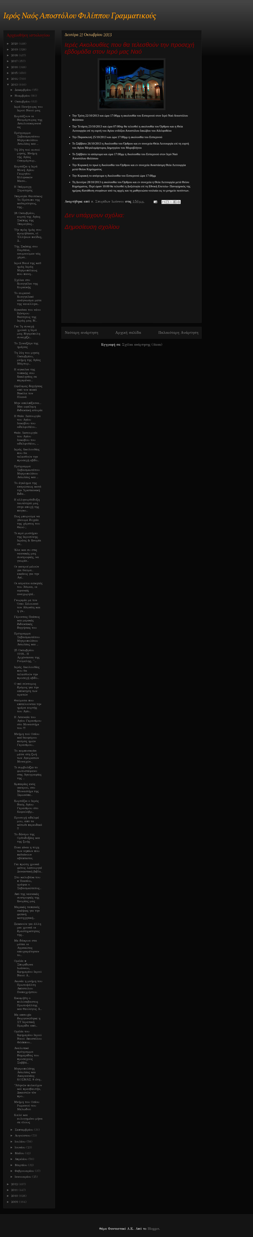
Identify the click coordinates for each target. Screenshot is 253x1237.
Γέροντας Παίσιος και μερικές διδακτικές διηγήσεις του (27, 622)
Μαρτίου (21, 1165)
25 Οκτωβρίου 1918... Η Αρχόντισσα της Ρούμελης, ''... (27, 655)
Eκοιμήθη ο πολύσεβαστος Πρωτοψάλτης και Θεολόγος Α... (28, 1003)
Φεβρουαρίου (25, 1171)
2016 (15, 67)
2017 (14, 61)
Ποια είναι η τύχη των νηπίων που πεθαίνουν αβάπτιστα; (27, 853)
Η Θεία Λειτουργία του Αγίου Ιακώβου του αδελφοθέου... (27, 421)
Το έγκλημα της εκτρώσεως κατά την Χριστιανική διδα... (27, 488)
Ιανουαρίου (23, 1177)
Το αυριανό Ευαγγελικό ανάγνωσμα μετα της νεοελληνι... (28, 298)
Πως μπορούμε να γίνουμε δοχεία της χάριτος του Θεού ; (27, 521)
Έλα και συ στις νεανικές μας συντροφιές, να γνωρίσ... (26, 555)
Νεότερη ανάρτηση (81, 332)
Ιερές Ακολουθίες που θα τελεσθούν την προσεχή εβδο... (27, 455)
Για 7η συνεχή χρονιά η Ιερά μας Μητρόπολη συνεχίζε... (27, 332)
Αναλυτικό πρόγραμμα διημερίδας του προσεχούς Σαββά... (26, 1055)
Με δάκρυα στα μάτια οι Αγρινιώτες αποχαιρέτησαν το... (26, 948)
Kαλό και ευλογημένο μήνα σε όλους (28, 1118)
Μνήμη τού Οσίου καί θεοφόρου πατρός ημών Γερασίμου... (26, 739)
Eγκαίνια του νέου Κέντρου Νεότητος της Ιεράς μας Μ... (27, 315)
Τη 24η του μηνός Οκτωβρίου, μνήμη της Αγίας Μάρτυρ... (27, 358)
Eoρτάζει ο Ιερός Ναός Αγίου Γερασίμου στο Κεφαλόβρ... (26, 806)
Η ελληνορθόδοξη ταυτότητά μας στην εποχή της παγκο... (27, 505)
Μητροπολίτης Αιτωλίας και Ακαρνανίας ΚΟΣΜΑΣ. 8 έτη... (28, 1074)
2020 (15, 43)
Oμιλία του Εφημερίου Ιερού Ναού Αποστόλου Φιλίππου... (28, 1037)
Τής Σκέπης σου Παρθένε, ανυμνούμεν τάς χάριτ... (27, 252)
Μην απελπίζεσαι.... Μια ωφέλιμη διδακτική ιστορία (28, 406)
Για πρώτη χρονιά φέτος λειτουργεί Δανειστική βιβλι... (28, 867)
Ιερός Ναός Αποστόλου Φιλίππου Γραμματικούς (79, 16)
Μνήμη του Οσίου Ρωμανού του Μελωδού (26, 1105)
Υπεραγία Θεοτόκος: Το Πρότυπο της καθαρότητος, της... (28, 201)
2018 (15, 55)
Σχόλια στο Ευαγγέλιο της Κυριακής (26, 283)
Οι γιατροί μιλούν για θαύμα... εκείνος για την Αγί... (26, 572)
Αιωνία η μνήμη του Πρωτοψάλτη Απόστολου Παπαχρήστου (28, 986)
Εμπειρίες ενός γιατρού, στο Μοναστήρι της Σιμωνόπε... (26, 789)
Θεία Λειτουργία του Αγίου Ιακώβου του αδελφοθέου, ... (26, 438)
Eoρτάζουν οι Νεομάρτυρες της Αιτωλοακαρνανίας (28, 121)
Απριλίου (21, 1159)
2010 (15, 1196)
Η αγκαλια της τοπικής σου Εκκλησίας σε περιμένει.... (25, 375)
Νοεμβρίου (23, 95)
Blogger (153, 1229)
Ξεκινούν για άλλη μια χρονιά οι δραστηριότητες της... (27, 929)
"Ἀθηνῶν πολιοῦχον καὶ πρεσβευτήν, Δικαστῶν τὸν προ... (28, 1090)
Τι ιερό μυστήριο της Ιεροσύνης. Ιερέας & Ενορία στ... (27, 538)
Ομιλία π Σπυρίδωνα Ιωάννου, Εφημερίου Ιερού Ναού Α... (28, 968)
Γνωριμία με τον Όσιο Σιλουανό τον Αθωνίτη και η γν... (27, 605)
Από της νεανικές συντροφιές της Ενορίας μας (26, 897)
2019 (15, 49)
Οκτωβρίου (23, 101)
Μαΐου (20, 1153)
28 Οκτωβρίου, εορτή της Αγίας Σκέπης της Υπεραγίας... (27, 218)
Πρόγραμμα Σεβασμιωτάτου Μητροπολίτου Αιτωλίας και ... (27, 138)
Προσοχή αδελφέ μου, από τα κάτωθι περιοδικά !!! (28, 823)
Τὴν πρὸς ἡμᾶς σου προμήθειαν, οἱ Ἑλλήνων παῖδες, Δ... (28, 235)
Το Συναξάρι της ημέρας (26, 345)
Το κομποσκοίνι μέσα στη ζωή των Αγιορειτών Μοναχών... (26, 756)
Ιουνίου (20, 1147)
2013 (15, 84)
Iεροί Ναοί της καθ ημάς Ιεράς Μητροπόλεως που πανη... (27, 268)
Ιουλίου (21, 1141)
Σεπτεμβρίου (24, 1129)
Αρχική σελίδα (128, 332)
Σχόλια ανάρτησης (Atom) (142, 344)
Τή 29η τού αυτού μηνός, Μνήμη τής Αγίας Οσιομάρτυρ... (27, 155)
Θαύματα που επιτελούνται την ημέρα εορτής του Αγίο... (27, 706)
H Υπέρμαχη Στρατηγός (23, 188)
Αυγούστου (23, 1135)
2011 (15, 1190)
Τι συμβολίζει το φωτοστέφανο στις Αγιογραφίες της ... (28, 773)
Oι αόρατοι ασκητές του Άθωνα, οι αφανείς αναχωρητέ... (28, 588)
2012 (15, 1184)
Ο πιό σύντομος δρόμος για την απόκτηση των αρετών (26, 689)
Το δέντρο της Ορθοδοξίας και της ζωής (27, 837)
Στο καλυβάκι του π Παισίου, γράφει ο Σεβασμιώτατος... (27, 882)
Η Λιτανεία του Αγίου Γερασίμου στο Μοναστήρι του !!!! (27, 722)
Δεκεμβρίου (23, 90)
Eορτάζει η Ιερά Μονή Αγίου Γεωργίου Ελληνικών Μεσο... (26, 174)
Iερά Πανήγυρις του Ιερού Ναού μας (28, 108)
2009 (15, 1202)
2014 (15, 79)
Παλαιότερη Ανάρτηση (178, 332)
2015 (15, 73)
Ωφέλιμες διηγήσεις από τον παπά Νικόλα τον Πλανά (28, 391)
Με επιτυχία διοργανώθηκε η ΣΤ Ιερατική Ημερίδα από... (27, 1020)
